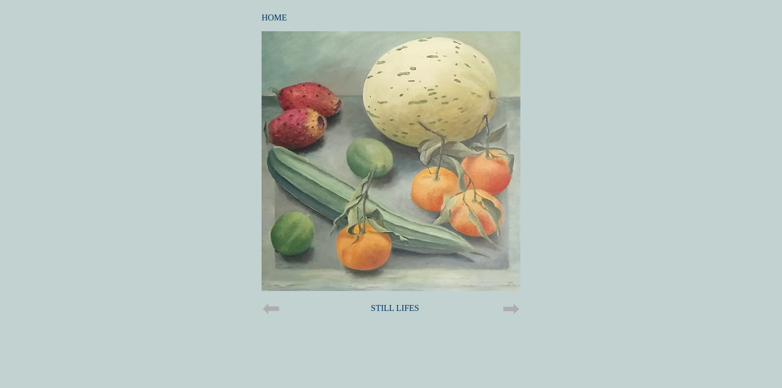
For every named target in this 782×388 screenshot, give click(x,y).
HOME (274, 17)
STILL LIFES (395, 308)
